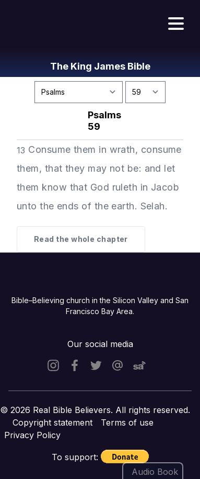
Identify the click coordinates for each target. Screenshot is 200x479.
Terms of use (127, 422)
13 (21, 150)
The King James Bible (100, 66)
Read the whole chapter (81, 239)
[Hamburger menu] (176, 24)
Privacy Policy (32, 435)
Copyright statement (52, 422)
